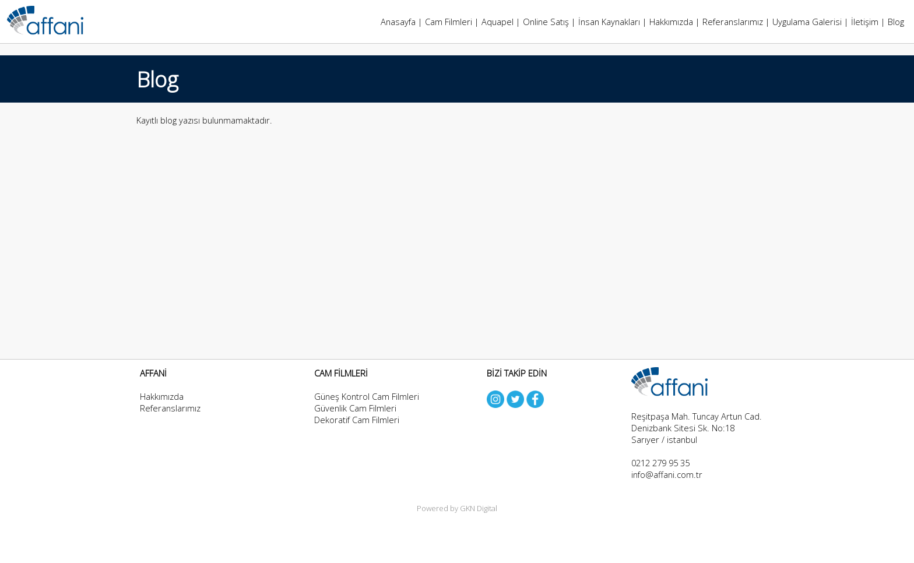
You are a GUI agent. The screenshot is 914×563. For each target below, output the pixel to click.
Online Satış (546, 21)
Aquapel (497, 21)
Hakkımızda (671, 21)
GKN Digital (478, 508)
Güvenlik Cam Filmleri (355, 408)
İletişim (864, 21)
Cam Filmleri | (453, 21)
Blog (896, 21)
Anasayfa (398, 21)
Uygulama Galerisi (807, 21)
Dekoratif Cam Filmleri (356, 419)
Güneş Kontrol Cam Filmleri (366, 396)
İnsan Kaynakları (609, 21)
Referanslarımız (732, 21)
